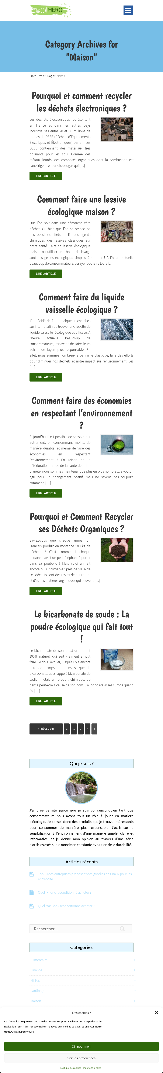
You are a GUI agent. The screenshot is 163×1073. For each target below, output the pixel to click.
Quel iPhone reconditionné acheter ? (64, 892)
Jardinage (38, 990)
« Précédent (46, 728)
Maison (36, 1001)
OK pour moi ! (81, 1046)
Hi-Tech (36, 980)
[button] (157, 1013)
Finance (36, 970)
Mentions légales (92, 1067)
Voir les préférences (81, 1058)
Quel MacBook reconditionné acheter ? (66, 906)
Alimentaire (39, 960)
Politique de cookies (70, 1067)
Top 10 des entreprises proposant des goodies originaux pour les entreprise (85, 876)
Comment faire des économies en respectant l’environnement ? (81, 412)
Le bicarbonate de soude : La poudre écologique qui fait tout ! (81, 626)
